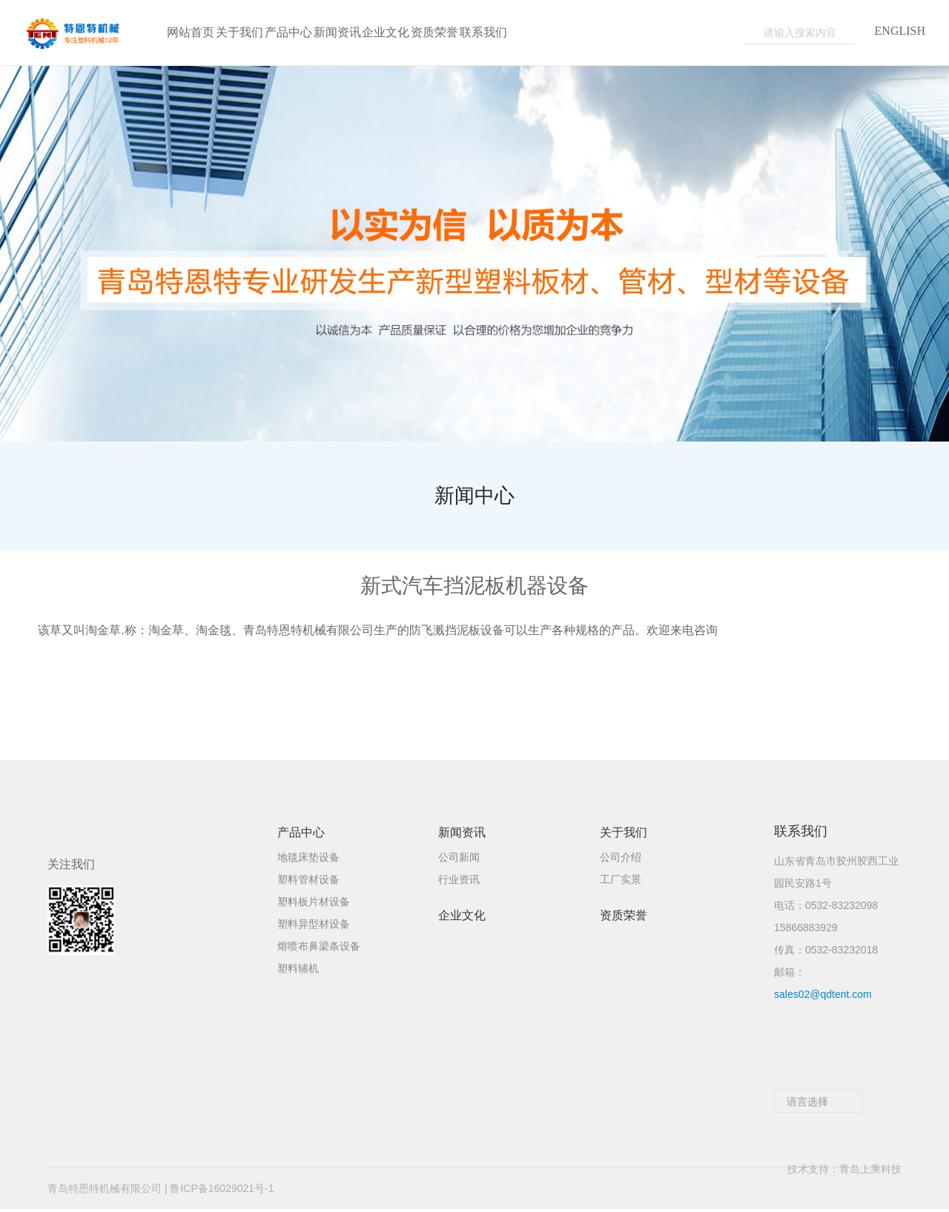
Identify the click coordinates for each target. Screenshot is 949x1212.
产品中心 (301, 834)
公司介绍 (620, 859)
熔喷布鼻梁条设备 (318, 948)
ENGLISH (900, 31)
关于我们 (623, 834)
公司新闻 (459, 859)
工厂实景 (620, 882)
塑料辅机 (298, 970)
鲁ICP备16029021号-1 (222, 1190)
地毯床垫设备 (308, 859)
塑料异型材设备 (313, 926)
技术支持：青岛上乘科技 (844, 1190)
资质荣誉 (623, 917)
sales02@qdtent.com (823, 996)
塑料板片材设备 (313, 904)
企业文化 (462, 917)
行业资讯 (459, 882)
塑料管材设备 (308, 882)
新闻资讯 (462, 834)
